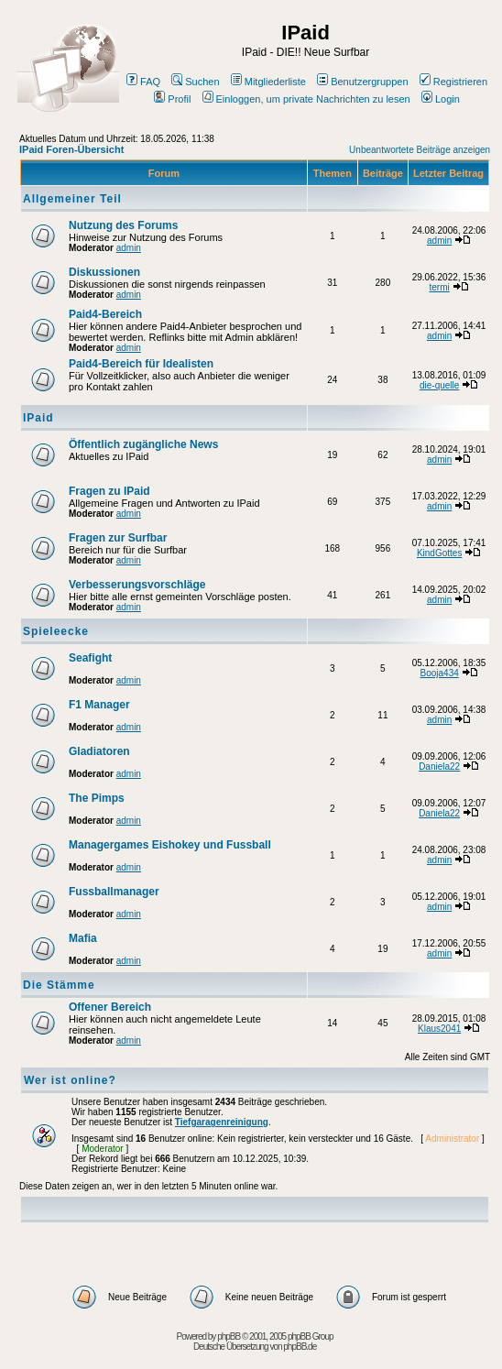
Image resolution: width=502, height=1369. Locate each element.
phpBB (228, 1336)
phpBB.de (299, 1347)
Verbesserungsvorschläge (137, 584)
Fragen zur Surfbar (118, 537)
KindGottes (439, 553)
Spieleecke (56, 631)
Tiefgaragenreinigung (221, 1122)
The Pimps (97, 798)
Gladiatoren (99, 751)
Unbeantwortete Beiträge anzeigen (419, 150)
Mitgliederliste (268, 81)
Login (440, 98)
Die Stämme (59, 985)
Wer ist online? (70, 1080)
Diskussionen (104, 272)
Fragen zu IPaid (109, 491)
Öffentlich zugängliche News (143, 444)
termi (440, 287)
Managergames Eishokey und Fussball (170, 844)
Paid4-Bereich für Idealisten (141, 363)
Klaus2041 (439, 1029)
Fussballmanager (114, 891)
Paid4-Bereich (105, 314)
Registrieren (453, 81)
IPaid (38, 417)
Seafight (90, 658)
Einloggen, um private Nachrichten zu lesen (306, 98)
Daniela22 (439, 766)
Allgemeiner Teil (72, 198)
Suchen (195, 81)
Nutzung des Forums (123, 225)
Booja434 (439, 673)
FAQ (143, 81)
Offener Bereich (110, 1007)
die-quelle (439, 385)
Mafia (83, 938)
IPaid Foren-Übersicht (71, 149)
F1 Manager (99, 704)
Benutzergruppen (362, 81)
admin (128, 248)
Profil (172, 98)
